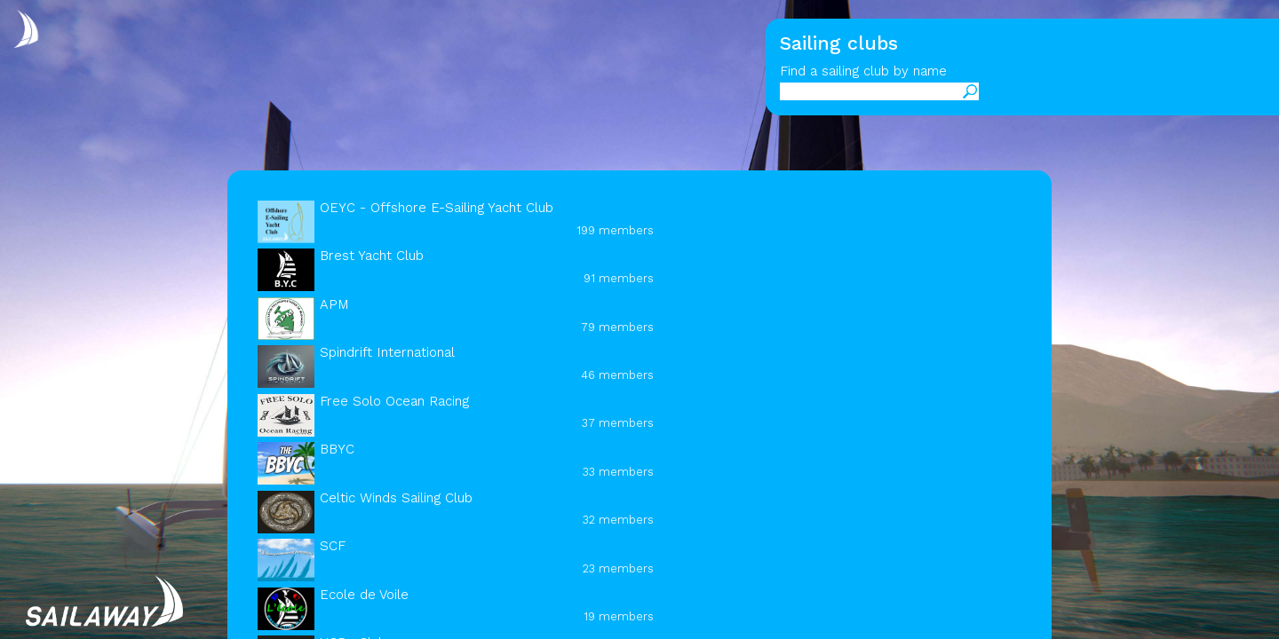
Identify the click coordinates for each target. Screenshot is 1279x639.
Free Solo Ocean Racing (394, 401)
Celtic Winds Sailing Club (396, 498)
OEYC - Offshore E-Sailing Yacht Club (436, 208)
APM (334, 304)
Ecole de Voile (364, 595)
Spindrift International (387, 352)
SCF (333, 546)
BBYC (337, 449)
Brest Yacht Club (372, 256)
